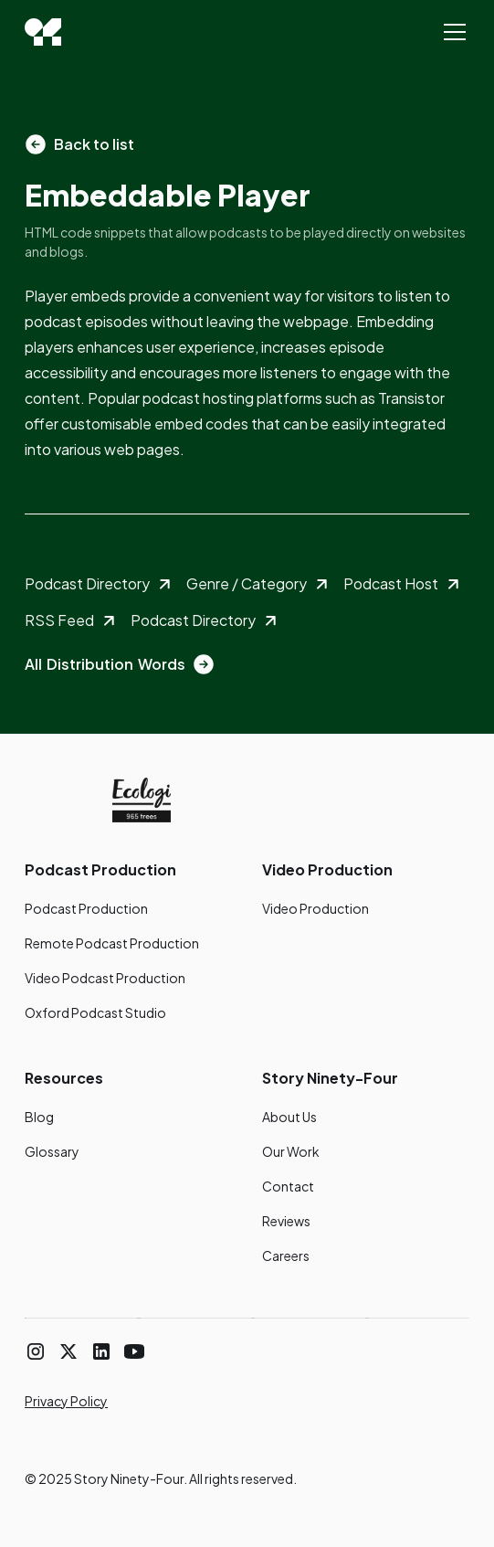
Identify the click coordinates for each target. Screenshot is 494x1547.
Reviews (286, 1221)
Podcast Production (86, 908)
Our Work (291, 1151)
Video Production (315, 908)
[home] (43, 32)
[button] (451, 32)
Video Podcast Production (105, 978)
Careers (286, 1255)
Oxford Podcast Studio (95, 1012)
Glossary (52, 1151)
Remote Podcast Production (112, 943)
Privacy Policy (66, 1401)
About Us (289, 1116)
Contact (288, 1186)
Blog (39, 1116)
